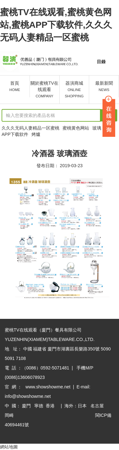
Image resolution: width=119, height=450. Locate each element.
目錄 (101, 61)
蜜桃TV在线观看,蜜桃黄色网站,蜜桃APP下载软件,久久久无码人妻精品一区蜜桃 (56, 24)
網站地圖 (9, 446)
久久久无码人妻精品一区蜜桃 (30, 128)
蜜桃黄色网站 (76, 128)
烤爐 (35, 134)
